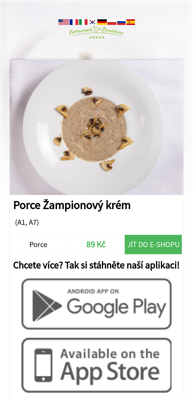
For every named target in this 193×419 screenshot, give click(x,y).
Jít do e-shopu (153, 244)
